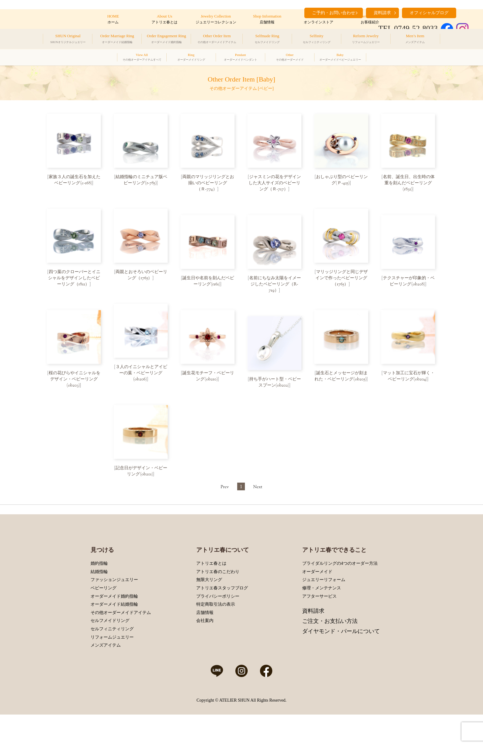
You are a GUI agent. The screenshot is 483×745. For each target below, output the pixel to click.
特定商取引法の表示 (215, 632)
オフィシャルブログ (429, 12)
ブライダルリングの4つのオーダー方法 (340, 591)
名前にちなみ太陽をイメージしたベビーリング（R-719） (275, 287)
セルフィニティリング (112, 657)
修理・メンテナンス (321, 616)
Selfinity (316, 40)
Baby (340, 58)
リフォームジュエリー (112, 665)
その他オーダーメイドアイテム (121, 640)
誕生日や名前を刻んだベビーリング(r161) (208, 284)
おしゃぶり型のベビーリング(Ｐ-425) (342, 180)
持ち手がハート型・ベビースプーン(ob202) (275, 387)
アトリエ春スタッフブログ (222, 616)
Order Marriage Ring (117, 40)
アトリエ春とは (211, 591)
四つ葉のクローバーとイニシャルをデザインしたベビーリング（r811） (74, 281)
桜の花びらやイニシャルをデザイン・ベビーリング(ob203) (74, 384)
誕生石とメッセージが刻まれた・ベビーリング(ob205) (341, 381)
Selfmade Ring (267, 40)
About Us (164, 19)
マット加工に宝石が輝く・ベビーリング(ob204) (409, 381)
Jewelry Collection (216, 19)
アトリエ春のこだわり (217, 599)
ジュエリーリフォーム (323, 608)
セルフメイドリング (110, 649)
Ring (191, 58)
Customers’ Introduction (370, 19)
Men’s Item (415, 40)
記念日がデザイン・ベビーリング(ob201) (141, 479)
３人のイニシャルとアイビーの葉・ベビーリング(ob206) (141, 378)
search (464, 12)
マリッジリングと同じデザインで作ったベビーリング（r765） (341, 281)
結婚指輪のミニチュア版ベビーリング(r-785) (141, 180)
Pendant (240, 58)
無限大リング (209, 608)
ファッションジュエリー (114, 608)
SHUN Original (68, 40)
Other (289, 58)
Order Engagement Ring (166, 40)
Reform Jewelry (366, 40)
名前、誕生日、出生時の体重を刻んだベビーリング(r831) (409, 183)
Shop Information (267, 19)
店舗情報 (204, 640)
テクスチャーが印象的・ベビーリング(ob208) (409, 284)
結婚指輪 (99, 599)
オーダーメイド (317, 599)
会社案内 (204, 649)
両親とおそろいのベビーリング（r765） (141, 278)
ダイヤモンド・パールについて (341, 659)
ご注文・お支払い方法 (330, 649)
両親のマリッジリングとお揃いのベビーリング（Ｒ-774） (208, 183)
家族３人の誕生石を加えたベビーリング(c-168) (74, 180)
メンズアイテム (106, 673)
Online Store (318, 19)
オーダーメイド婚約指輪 (114, 624)
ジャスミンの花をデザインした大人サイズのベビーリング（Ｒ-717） (275, 183)
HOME (113, 19)
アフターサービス (319, 624)
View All (142, 58)
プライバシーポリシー (217, 624)
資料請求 (313, 639)
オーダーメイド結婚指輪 (114, 632)
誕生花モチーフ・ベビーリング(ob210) (208, 381)
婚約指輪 (99, 591)
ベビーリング (103, 616)
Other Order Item (217, 40)
